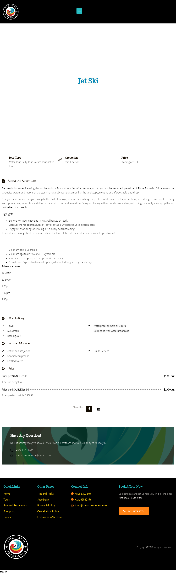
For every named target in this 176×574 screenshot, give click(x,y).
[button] (79, 11)
